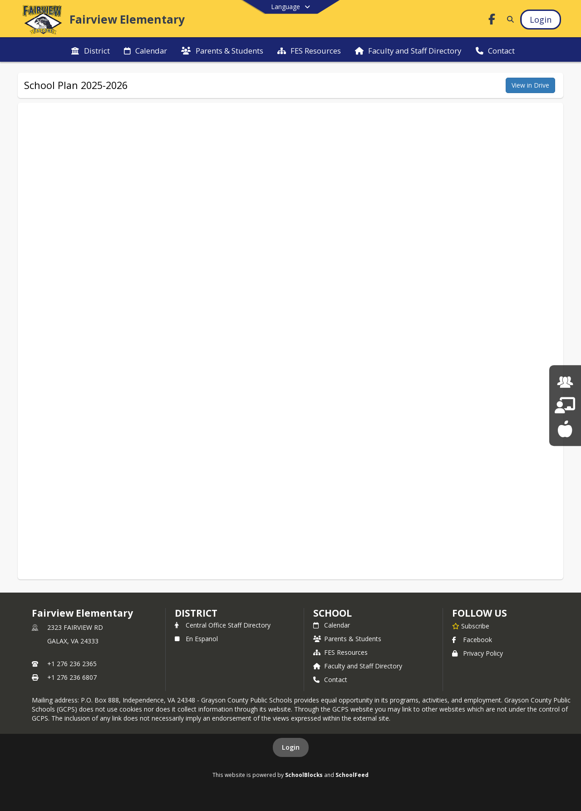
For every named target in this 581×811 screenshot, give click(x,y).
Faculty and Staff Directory (357, 666)
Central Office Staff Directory (223, 625)
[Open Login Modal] (540, 20)
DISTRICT (196, 613)
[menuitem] (90, 50)
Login (291, 747)
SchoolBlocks (304, 774)
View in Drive (530, 85)
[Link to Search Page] (508, 19)
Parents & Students (347, 638)
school (332, 613)
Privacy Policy (477, 653)
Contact (330, 679)
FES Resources (340, 652)
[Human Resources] (565, 382)
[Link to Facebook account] (492, 20)
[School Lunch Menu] (565, 429)
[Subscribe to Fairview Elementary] (470, 626)
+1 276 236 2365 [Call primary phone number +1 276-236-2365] (72, 663)
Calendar (331, 625)
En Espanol (196, 638)
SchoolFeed (352, 774)
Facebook (472, 639)
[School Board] (565, 405)
